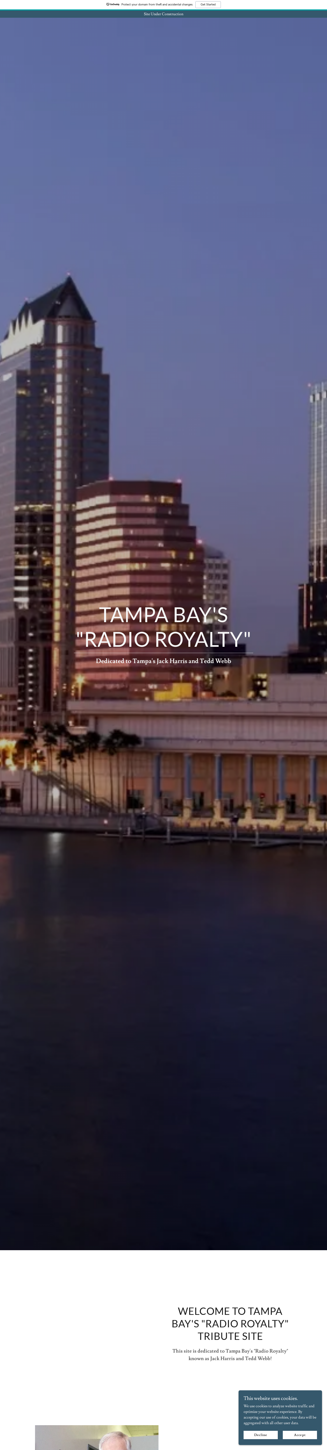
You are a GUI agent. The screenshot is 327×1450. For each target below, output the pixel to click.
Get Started (208, 4)
